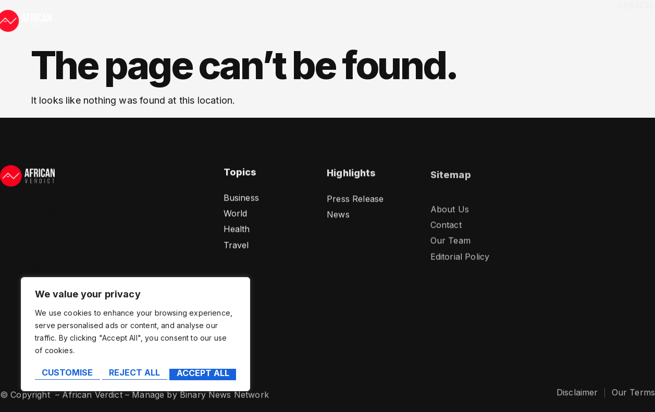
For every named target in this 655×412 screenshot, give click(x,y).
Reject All (134, 374)
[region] (135, 336)
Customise (66, 374)
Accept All (203, 374)
